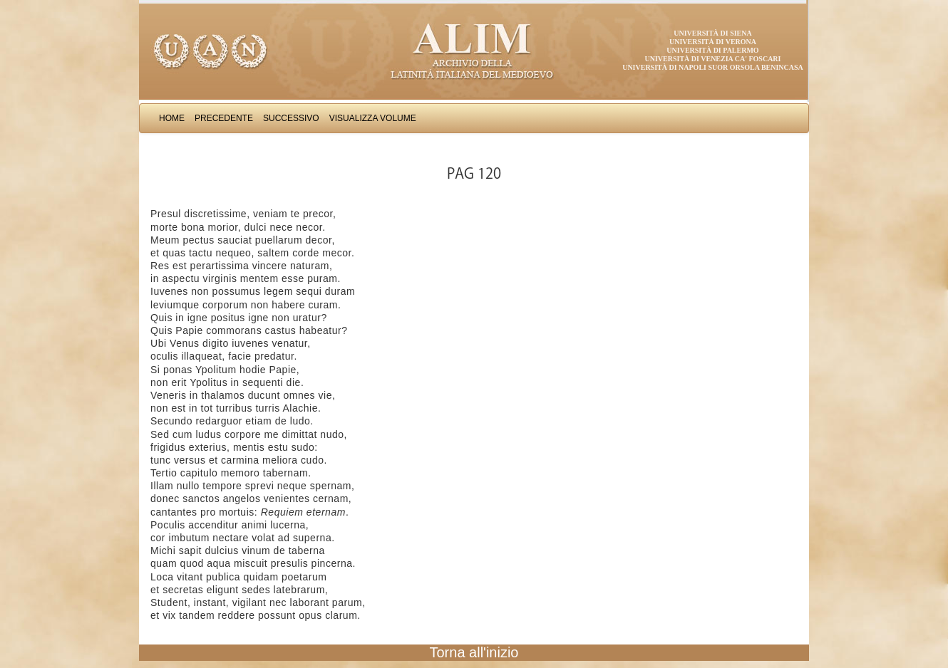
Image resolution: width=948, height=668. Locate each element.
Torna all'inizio (474, 652)
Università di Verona (712, 42)
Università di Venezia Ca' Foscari (713, 59)
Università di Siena (712, 33)
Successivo (291, 118)
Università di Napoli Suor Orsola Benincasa (712, 67)
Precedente (224, 118)
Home (172, 118)
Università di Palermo (712, 50)
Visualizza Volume (372, 118)
